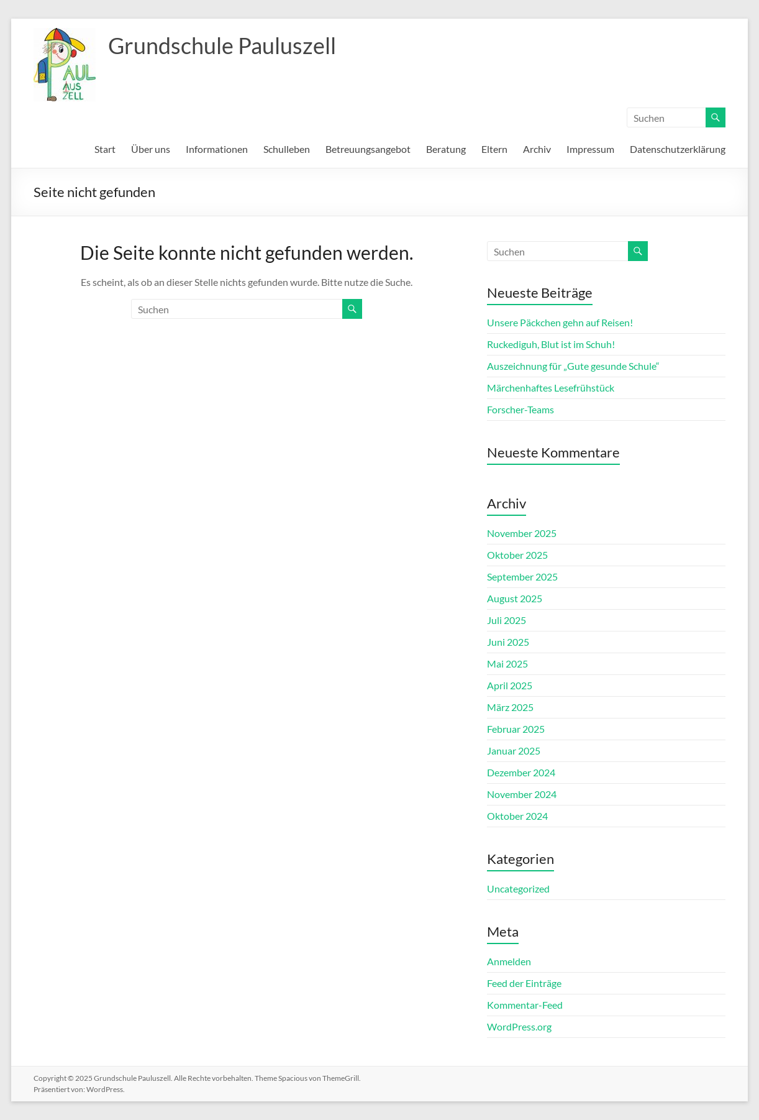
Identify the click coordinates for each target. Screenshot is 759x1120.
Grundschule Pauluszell (222, 45)
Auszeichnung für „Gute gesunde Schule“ (573, 366)
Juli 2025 (506, 620)
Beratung (446, 149)
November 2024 (522, 794)
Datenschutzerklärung (677, 149)
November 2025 (522, 533)
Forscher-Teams (520, 409)
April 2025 (509, 685)
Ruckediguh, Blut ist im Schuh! (551, 344)
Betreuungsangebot (368, 149)
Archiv (537, 149)
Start (105, 149)
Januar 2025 (513, 750)
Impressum (590, 149)
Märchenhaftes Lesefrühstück (550, 387)
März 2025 (510, 707)
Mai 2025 (507, 663)
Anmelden (509, 961)
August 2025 (514, 598)
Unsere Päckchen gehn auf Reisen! (560, 322)
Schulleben (286, 149)
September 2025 (522, 576)
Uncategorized (518, 888)
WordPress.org (519, 1026)
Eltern (494, 149)
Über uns (150, 149)
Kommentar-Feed (525, 1005)
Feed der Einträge (524, 983)
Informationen (217, 149)
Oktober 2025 (517, 555)
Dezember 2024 (521, 772)
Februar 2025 (516, 729)
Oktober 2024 (517, 816)
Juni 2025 (508, 642)
